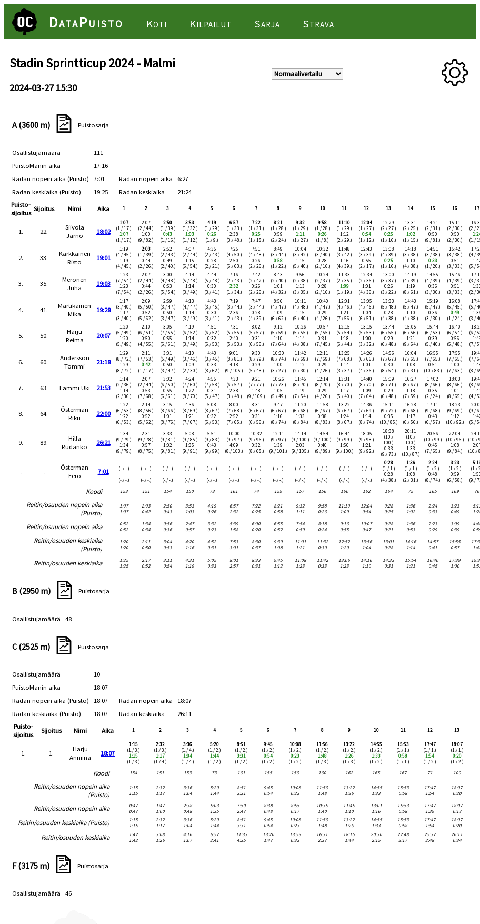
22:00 (103, 413)
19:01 (103, 257)
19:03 (103, 283)
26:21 (103, 442)
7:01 (103, 471)
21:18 (103, 361)
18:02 (103, 231)
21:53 (103, 387)
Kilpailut (210, 24)
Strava (318, 24)
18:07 (108, 753)
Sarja (267, 24)
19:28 (103, 309)
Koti (156, 24)
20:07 (103, 335)
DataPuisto (86, 22)
